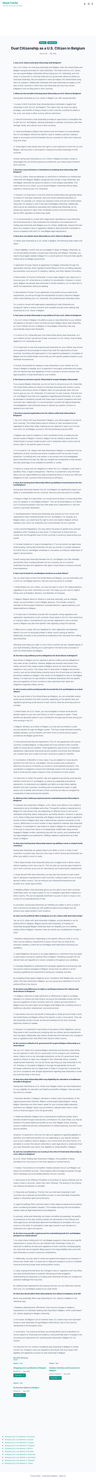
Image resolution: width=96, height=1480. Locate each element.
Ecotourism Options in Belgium (26, 1388)
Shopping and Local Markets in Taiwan (19, 1463)
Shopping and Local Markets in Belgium (29, 1368)
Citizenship (52, 42)
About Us (62, 1476)
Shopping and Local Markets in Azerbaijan (20, 1457)
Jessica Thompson (55, 1374)
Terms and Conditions (50, 1476)
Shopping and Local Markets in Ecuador (19, 1451)
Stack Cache (10, 2)
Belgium (42, 42)
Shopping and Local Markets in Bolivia (19, 1448)
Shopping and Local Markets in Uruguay (19, 1443)
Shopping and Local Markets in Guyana (19, 1440)
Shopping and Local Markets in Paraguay (20, 1445)
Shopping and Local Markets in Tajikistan (20, 1460)
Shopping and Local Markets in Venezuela (20, 1454)
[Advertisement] (48, 22)
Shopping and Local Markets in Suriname (20, 1437)
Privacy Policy (36, 1476)
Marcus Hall (43, 53)
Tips (21, 1363)
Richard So (16, 1371)
